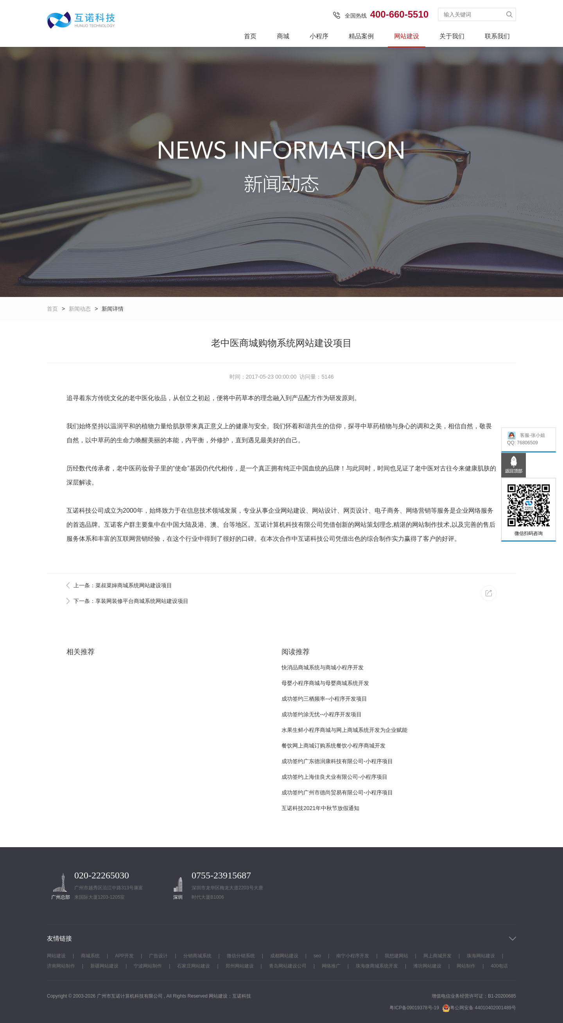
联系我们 (497, 36)
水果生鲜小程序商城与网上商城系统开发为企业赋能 (344, 730)
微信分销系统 (241, 956)
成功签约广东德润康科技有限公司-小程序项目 (337, 761)
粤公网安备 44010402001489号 (479, 1008)
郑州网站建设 (240, 966)
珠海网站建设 (481, 956)
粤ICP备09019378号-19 (414, 1007)
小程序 (319, 36)
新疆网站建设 (104, 966)
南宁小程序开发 (352, 956)
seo (317, 956)
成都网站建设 (284, 956)
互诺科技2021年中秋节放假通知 (320, 808)
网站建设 (406, 36)
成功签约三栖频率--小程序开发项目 (324, 699)
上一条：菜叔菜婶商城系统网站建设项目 (123, 585)
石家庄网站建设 (193, 966)
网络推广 (331, 966)
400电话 (499, 966)
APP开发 (124, 956)
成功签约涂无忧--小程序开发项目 (322, 714)
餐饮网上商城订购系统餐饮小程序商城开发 (333, 745)
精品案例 (361, 36)
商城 (283, 36)
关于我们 (451, 36)
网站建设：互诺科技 (230, 996)
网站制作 (424, 524)
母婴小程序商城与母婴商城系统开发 (325, 683)
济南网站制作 (61, 966)
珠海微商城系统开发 (377, 966)
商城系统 (90, 956)
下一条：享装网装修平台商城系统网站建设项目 (131, 601)
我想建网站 (396, 956)
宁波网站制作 (148, 966)
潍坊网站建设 (427, 966)
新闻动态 (80, 309)
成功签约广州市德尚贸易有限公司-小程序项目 (337, 792)
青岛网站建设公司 (288, 966)
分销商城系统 (197, 956)
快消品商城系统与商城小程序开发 (323, 667)
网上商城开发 (437, 956)
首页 (250, 36)
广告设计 (158, 956)
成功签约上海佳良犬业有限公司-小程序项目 (334, 777)
